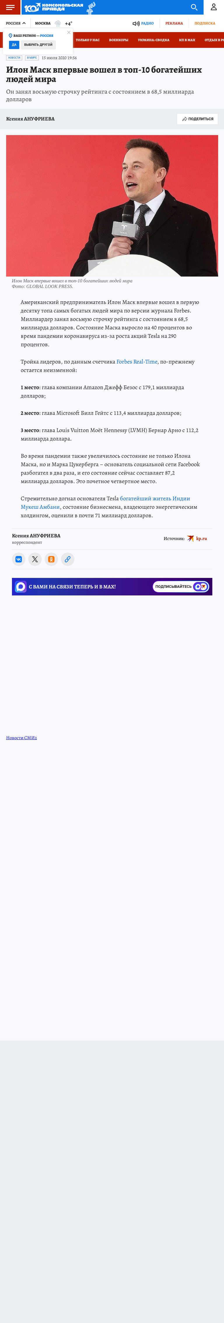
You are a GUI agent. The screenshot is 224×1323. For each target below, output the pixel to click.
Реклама (174, 23)
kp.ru (201, 538)
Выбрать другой (38, 45)
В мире (32, 57)
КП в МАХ (187, 40)
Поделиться (197, 119)
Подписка (205, 23)
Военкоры (118, 40)
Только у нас (87, 40)
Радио (147, 23)
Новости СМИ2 (21, 738)
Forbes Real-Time (136, 362)
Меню (7, 7)
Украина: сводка (153, 40)
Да (14, 45)
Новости (14, 57)
